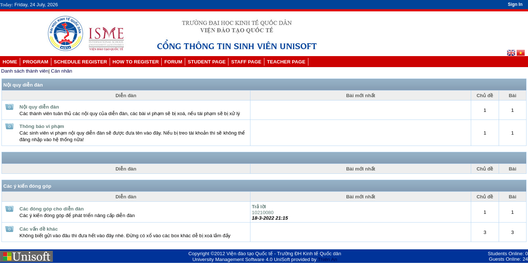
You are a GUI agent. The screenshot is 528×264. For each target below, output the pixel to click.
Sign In (515, 4)
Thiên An (327, 259)
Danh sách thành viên (24, 71)
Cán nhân (61, 71)
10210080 (263, 212)
